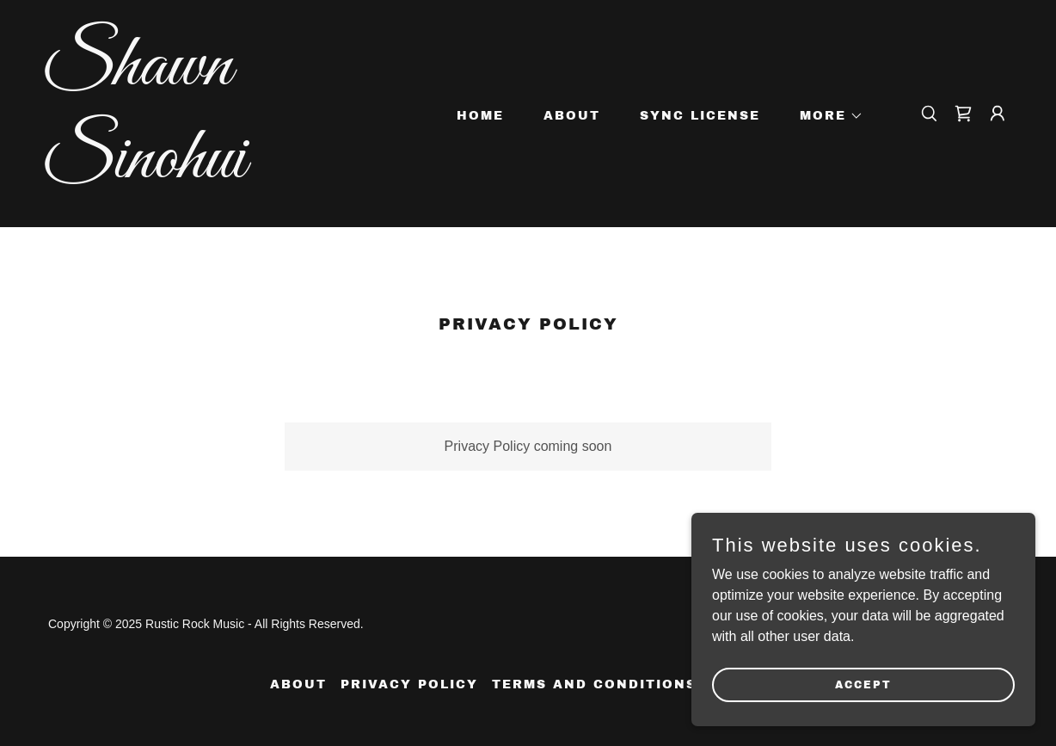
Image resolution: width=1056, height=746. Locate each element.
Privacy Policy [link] (409, 684)
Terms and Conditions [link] (594, 684)
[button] (825, 116)
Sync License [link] (700, 115)
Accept (863, 708)
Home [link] (480, 115)
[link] (177, 172)
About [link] (571, 115)
